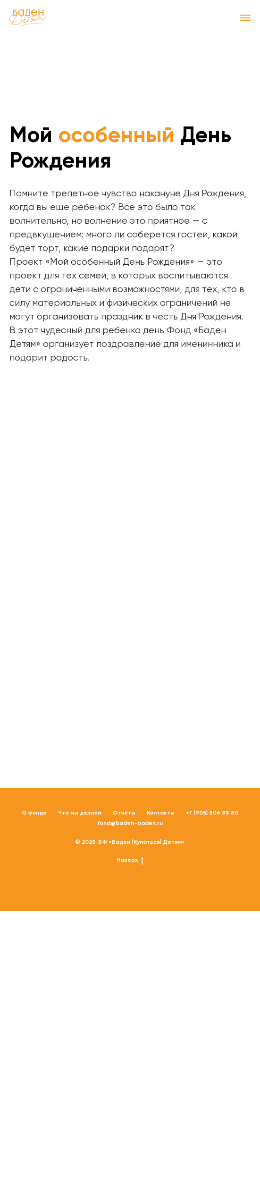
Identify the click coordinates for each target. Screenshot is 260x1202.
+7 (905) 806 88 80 (212, 812)
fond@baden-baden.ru (130, 823)
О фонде (34, 812)
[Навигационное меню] (245, 18)
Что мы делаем (79, 812)
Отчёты (124, 812)
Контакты (161, 812)
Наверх (130, 860)
